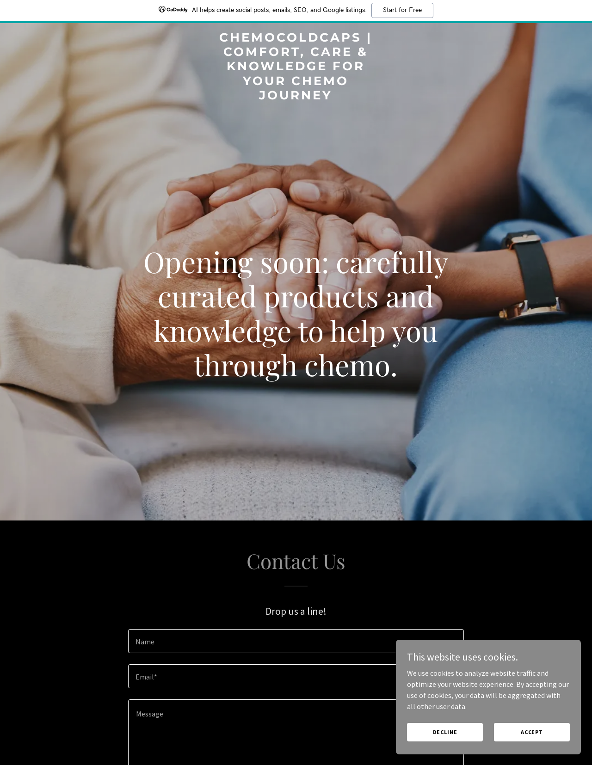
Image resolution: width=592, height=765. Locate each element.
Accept (532, 731)
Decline (445, 731)
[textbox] (295, 641)
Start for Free (402, 10)
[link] (296, 96)
